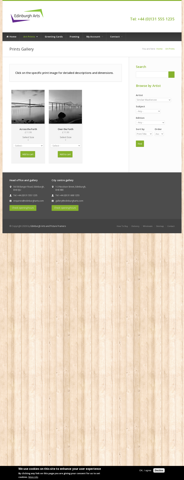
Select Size (28, 139)
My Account (94, 36)
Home (11, 37)
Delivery (135, 226)
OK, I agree (145, 470)
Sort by (140, 129)
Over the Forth (65, 129)
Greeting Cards (54, 36)
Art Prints (30, 36)
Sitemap (160, 226)
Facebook (172, 12)
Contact (116, 36)
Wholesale (148, 226)
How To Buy (122, 226)
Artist (139, 95)
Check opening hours (23, 207)
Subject (140, 106)
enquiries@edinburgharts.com (28, 200)
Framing (74, 36)
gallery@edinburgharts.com (69, 200)
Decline (159, 470)
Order (158, 129)
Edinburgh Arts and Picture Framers (48, 226)
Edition (140, 117)
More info (33, 477)
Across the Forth (28, 129)
